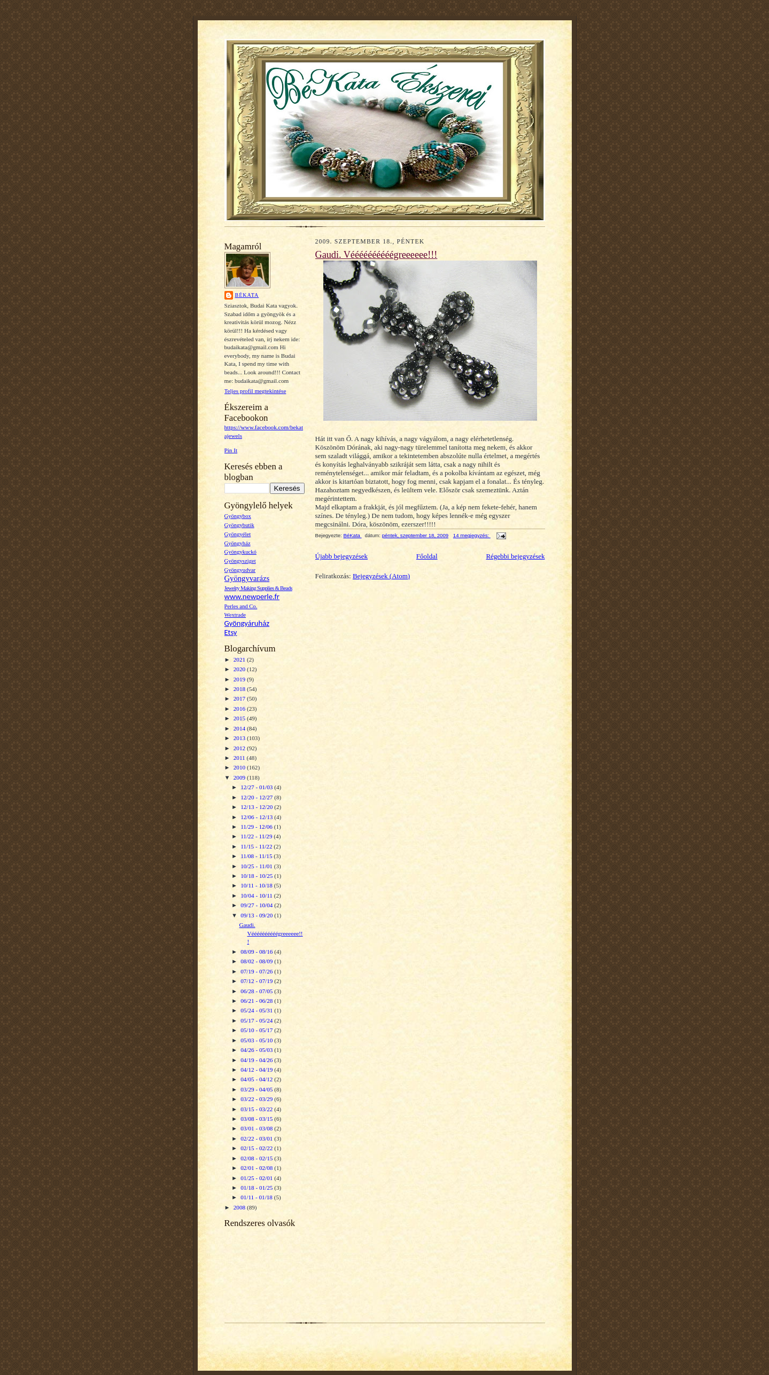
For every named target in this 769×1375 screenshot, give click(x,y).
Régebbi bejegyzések (515, 556)
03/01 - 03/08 (257, 1128)
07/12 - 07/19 (257, 981)
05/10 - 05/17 (257, 1030)
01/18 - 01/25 (257, 1187)
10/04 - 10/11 (257, 895)
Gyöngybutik (239, 525)
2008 (240, 1207)
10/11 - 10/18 (257, 885)
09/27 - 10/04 (257, 905)
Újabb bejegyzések (341, 556)
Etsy (230, 632)
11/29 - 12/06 (257, 826)
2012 (240, 748)
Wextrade (235, 615)
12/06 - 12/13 (257, 817)
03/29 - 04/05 (257, 1089)
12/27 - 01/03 (257, 787)
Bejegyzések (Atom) (381, 576)
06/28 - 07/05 (257, 991)
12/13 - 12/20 (257, 807)
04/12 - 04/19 (257, 1069)
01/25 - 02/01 (257, 1178)
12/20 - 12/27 (257, 797)
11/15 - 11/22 (257, 846)
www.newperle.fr (251, 596)
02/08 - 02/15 (257, 1158)
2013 (240, 738)
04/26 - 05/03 (257, 1050)
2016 (240, 708)
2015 (240, 718)
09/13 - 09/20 (257, 915)
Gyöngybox (237, 516)
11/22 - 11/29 (257, 836)
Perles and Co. (241, 606)
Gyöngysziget (240, 561)
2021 (240, 659)
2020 (240, 669)
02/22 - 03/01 (257, 1138)
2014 (240, 728)
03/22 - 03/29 (257, 1099)
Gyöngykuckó (240, 552)
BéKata (247, 295)
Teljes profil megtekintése (255, 391)
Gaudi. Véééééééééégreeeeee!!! (270, 933)
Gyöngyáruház (247, 623)
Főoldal (427, 556)
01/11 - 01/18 (257, 1197)
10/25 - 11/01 (257, 866)
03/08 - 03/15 (257, 1118)
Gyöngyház (237, 543)
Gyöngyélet (237, 534)
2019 (240, 679)
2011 (240, 758)
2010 (240, 767)
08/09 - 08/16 (257, 951)
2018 (240, 689)
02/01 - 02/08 (257, 1168)
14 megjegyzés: (472, 535)
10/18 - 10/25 (257, 876)
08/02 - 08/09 (257, 961)
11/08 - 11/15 (257, 856)
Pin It (231, 450)
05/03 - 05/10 (257, 1040)
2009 (240, 777)
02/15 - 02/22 (257, 1148)
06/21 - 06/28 (257, 1000)
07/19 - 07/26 (257, 971)
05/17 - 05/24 (257, 1020)
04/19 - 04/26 (257, 1060)
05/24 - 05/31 (257, 1010)
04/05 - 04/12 (257, 1079)
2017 (240, 698)
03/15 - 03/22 (257, 1109)
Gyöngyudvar (240, 570)
